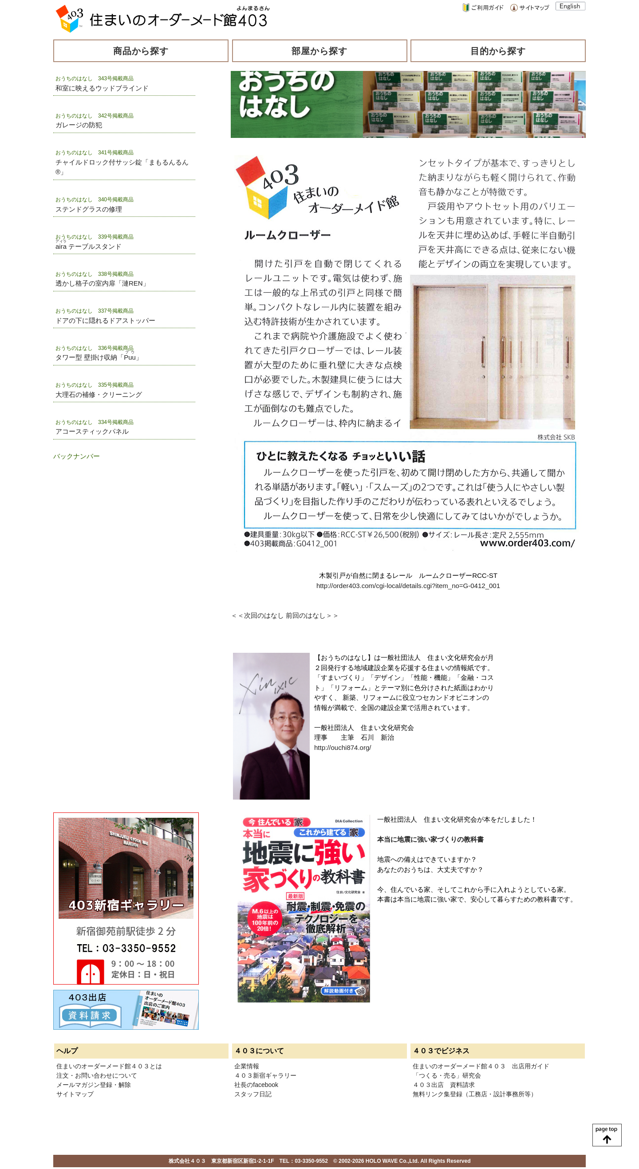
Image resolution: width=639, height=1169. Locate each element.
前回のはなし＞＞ (312, 615)
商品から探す (141, 51)
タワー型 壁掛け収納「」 (98, 357)
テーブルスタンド (88, 246)
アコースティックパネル (92, 431)
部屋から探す (319, 51)
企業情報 (246, 1066)
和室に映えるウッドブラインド (102, 88)
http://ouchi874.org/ (342, 747)
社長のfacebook (256, 1084)
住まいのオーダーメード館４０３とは (109, 1066)
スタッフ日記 (253, 1094)
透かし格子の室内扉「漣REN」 (102, 283)
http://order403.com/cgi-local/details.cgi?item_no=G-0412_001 (408, 585)
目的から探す (498, 51)
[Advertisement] (97, 515)
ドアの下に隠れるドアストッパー (105, 320)
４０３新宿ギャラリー (265, 1075)
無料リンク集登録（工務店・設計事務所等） (475, 1094)
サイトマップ (75, 1094)
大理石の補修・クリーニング (98, 394)
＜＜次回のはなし (257, 615)
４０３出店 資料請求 (444, 1084)
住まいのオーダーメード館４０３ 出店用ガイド (481, 1066)
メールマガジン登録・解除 (93, 1084)
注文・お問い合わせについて (96, 1075)
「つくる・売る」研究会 (447, 1075)
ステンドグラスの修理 (88, 209)
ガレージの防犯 (78, 125)
